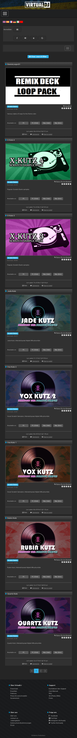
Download (14, 689)
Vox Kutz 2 (11, 367)
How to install (47, 134)
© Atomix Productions (38, 735)
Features (13, 693)
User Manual (53, 691)
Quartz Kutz (12, 594)
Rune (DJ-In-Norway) (63, 181)
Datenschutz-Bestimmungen (20, 723)
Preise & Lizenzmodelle (18, 696)
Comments (35, 134)
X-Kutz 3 (11, 215)
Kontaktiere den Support (57, 689)
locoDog (68, 106)
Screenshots (14, 698)
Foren (51, 698)
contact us (14, 718)
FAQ (50, 693)
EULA (12, 725)
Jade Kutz (11, 291)
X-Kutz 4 (11, 140)
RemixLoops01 (13, 64)
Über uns (13, 716)
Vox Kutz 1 (11, 442)
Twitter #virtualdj (56, 723)
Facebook (53, 716)
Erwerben (13, 691)
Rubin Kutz (12, 518)
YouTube (53, 718)
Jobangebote (15, 720)
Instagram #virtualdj (57, 720)
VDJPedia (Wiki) (54, 696)
